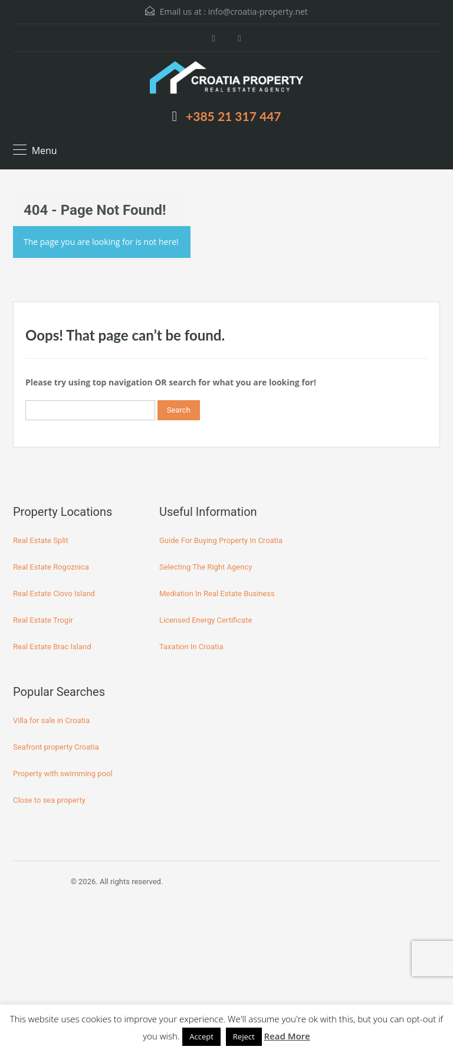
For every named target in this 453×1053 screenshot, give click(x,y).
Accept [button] (201, 1036)
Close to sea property (49, 800)
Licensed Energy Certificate (205, 620)
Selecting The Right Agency (205, 567)
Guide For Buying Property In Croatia (221, 540)
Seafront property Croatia (56, 747)
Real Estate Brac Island (52, 646)
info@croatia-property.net (258, 11)
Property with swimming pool (63, 773)
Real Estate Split (40, 540)
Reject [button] (244, 1036)
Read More (287, 1036)
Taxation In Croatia (191, 646)
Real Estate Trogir (43, 620)
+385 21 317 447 (233, 116)
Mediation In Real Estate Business (217, 593)
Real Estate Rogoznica (51, 567)
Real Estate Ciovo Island (54, 593)
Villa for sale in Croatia (51, 720)
